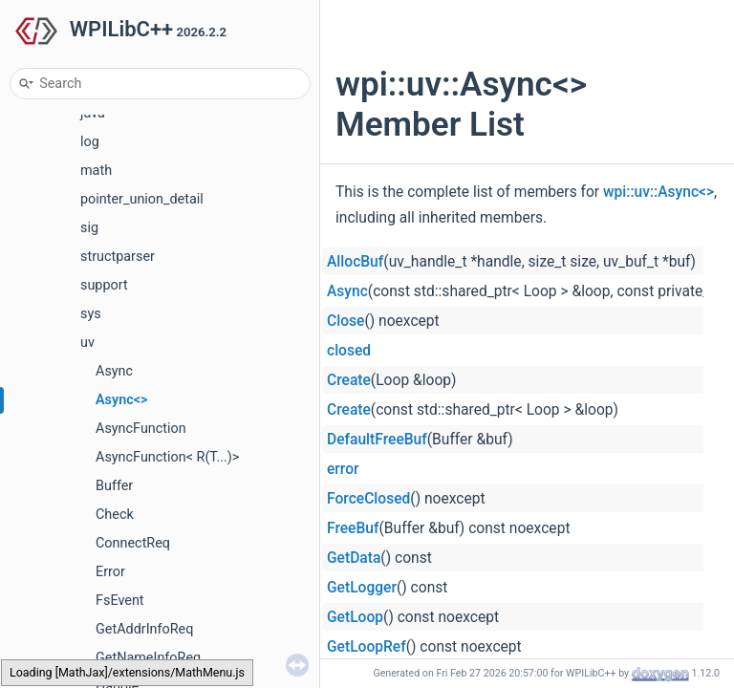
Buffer (114, 486)
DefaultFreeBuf (377, 439)
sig (89, 228)
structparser (117, 256)
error (343, 469)
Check (115, 514)
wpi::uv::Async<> (658, 192)
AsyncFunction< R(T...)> (167, 457)
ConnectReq (133, 543)
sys (90, 314)
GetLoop (355, 617)
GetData (353, 558)
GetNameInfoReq (148, 658)
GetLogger (362, 587)
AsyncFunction (141, 428)
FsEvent (120, 600)
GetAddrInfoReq (144, 629)
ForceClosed (368, 498)
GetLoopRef (366, 647)
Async (114, 371)
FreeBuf (353, 528)
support (104, 285)
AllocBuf (355, 261)
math (96, 170)
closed (349, 350)
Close (345, 321)
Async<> (121, 400)
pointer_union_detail (142, 199)
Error (110, 572)
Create (349, 380)
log (89, 142)
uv (87, 342)
